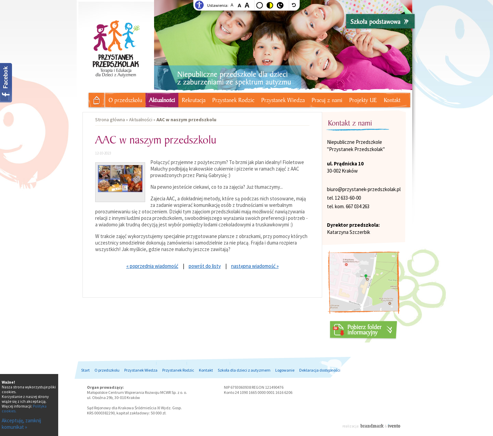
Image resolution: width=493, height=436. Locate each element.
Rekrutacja (193, 100)
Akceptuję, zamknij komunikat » (21, 423)
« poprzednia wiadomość (152, 266)
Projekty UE (363, 100)
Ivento (394, 425)
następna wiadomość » (255, 266)
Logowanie (284, 370)
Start (85, 370)
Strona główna (94, 99)
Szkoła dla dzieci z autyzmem (244, 370)
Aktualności (162, 100)
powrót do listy (205, 266)
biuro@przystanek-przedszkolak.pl (364, 189)
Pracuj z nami (327, 100)
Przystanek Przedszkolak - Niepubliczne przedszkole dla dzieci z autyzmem (115, 42)
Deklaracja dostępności (319, 370)
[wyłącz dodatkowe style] (294, 5)
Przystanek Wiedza (283, 100)
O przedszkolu (125, 100)
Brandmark (372, 425)
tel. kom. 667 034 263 (348, 206)
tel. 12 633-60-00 (344, 198)
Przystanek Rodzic (233, 100)
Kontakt (392, 100)
